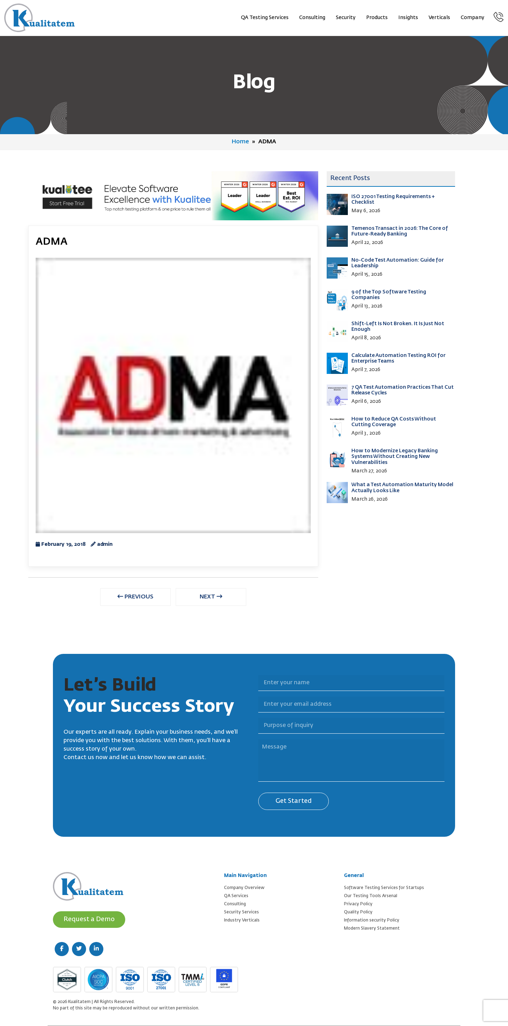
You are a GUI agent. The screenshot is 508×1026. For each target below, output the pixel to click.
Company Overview (244, 888)
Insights (408, 17)
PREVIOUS (135, 596)
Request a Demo (89, 919)
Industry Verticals (242, 920)
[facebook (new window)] (62, 949)
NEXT (211, 596)
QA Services (236, 896)
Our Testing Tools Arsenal (370, 896)
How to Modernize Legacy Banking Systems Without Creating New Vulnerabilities (394, 456)
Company (472, 17)
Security (346, 17)
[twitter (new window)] (79, 949)
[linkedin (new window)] (96, 949)
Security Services (241, 912)
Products (377, 17)
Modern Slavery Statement (372, 928)
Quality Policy (358, 912)
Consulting (312, 17)
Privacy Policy (358, 904)
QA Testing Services (265, 17)
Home (240, 142)
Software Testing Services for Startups (384, 888)
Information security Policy (371, 920)
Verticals (439, 17)
